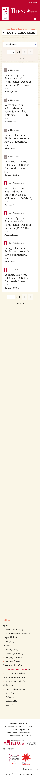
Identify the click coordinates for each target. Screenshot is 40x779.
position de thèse (13, 630)
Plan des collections (18, 723)
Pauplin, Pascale (13, 657)
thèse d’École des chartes (16, 633)
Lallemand (10, 701)
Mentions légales (18, 729)
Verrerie (9, 693)
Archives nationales (14, 681)
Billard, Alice (11, 649)
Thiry (8, 705)
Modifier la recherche (20, 32)
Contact (27, 736)
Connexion (33, 3)
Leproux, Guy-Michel (15, 673)
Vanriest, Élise (12, 661)
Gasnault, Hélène (13, 653)
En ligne (9, 641)
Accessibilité (14, 736)
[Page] (11, 52)
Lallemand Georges (14, 689)
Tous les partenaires (30, 769)
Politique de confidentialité (18, 732)
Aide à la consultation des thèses (18, 726)
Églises (9, 697)
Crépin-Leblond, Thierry (16, 669)
